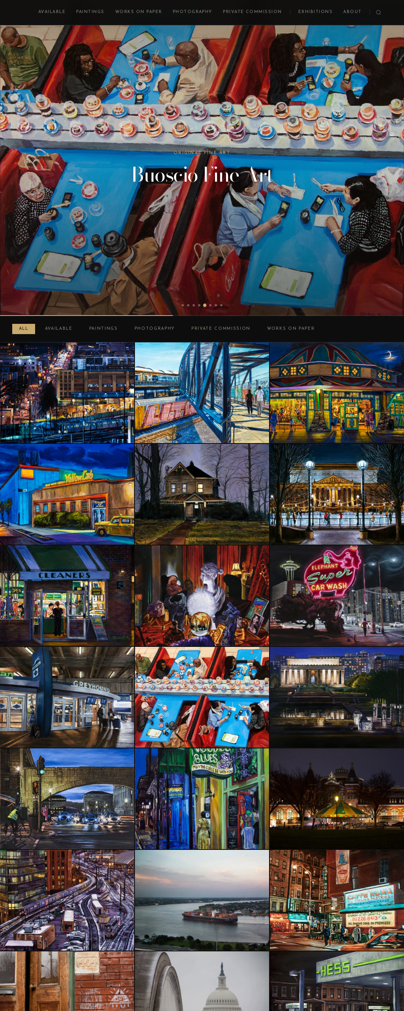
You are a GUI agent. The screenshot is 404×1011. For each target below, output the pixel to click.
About (352, 12)
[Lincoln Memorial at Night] (337, 697)
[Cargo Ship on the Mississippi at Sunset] (202, 900)
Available (51, 12)
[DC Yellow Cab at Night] (67, 494)
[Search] (378, 12)
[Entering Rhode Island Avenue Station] (202, 392)
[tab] (182, 305)
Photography (192, 12)
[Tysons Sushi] (202, 697)
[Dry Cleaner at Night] (67, 595)
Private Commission (252, 12)
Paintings (90, 12)
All (23, 329)
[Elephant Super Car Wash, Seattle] (337, 595)
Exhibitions (315, 12)
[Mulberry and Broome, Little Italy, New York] (337, 900)
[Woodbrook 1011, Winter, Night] (202, 494)
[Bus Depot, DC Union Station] (67, 697)
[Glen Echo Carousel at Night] (337, 392)
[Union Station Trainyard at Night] (67, 900)
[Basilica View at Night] (67, 392)
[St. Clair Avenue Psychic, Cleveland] (202, 595)
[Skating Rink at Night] (337, 494)
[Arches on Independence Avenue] (67, 798)
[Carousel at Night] (337, 798)
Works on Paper (138, 12)
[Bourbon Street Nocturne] (202, 798)
